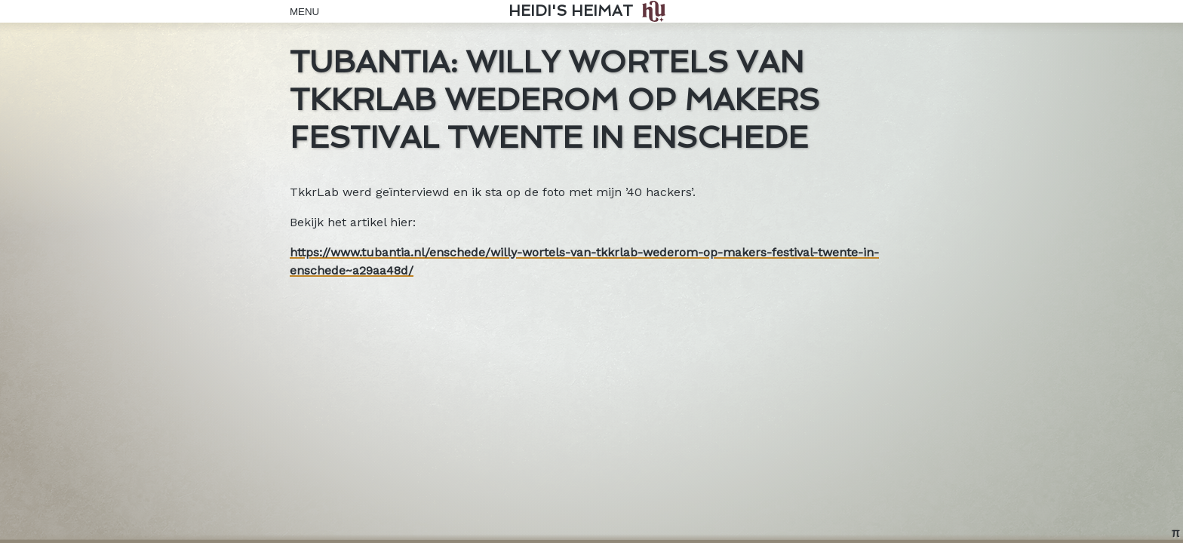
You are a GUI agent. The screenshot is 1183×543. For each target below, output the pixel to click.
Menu (301, 11)
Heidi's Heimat (571, 11)
